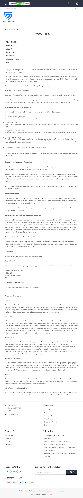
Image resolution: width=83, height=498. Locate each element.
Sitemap (61, 491)
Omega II (9, 441)
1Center (49, 495)
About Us (9, 49)
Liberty (8, 438)
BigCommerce (51, 491)
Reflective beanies (50, 451)
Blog (7, 63)
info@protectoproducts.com (14, 282)
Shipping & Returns (12, 59)
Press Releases (11, 56)
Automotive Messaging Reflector (55, 435)
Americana (9, 435)
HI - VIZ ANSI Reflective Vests (54, 445)
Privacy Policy (11, 52)
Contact (9, 46)
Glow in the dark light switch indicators (57, 441)
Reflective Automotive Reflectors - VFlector (59, 448)
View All (9, 445)
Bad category (48, 438)
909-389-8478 (13, 414)
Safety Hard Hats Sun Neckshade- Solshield (59, 454)
